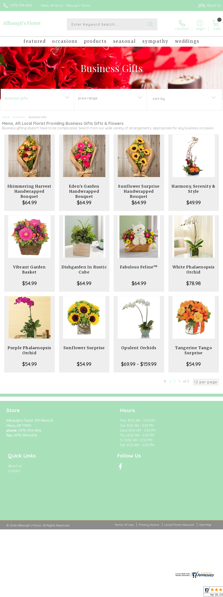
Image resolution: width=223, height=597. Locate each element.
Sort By (159, 98)
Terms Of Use (124, 481)
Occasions (19, 116)
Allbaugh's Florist (22, 23)
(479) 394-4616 (21, 5)
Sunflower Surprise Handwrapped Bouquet (139, 190)
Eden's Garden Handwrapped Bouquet (84, 190)
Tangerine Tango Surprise (193, 349)
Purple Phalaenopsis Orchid (29, 349)
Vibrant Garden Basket (29, 269)
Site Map (205, 481)
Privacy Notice (149, 481)
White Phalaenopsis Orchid (193, 269)
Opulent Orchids (138, 347)
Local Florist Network (179, 481)
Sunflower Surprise (84, 347)
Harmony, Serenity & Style (193, 188)
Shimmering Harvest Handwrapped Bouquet (29, 190)
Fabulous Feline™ (139, 266)
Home (6, 116)
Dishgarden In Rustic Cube (84, 269)
